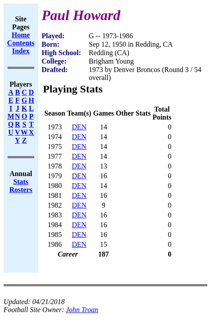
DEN (79, 127)
